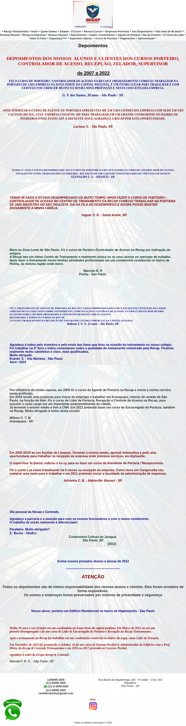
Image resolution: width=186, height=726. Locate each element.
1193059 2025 (56, 679)
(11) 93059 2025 (56, 682)
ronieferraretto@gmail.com (56, 693)
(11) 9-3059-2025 (55, 686)
